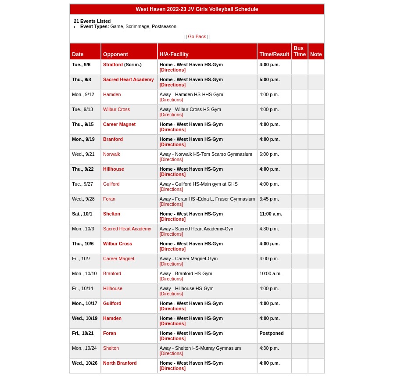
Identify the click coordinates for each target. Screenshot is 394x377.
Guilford (111, 184)
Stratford (113, 64)
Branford (113, 139)
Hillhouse (113, 169)
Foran (109, 198)
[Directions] (173, 69)
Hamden (112, 94)
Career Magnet (119, 124)
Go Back (197, 36)
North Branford (119, 363)
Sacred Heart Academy (128, 79)
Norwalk (111, 154)
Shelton (111, 213)
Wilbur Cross (116, 109)
